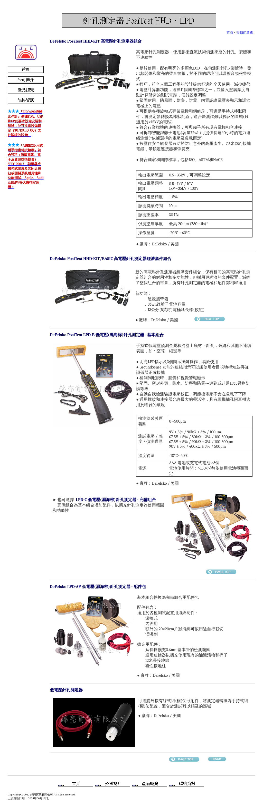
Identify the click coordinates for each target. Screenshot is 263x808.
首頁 (230, 32)
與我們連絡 (244, 32)
